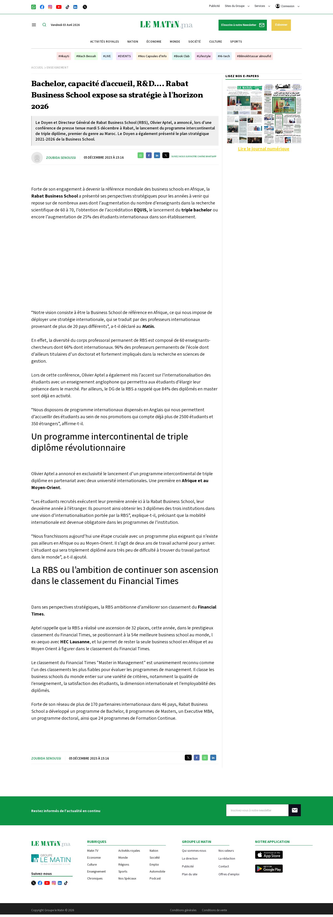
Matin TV (92, 850)
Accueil (37, 67)
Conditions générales (183, 910)
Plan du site (189, 874)
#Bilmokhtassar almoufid (254, 56)
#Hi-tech (224, 56)
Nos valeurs (226, 850)
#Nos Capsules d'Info (152, 56)
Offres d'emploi (229, 874)
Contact (224, 866)
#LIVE (107, 56)
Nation (132, 42)
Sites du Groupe (237, 6)
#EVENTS (124, 56)
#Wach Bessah (86, 56)
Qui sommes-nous (194, 850)
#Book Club (182, 56)
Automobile (157, 871)
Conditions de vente (214, 910)
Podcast (155, 878)
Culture (215, 42)
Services (262, 6)
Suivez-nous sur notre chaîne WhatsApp (193, 156)
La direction (190, 858)
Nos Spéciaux (127, 878)
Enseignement (58, 67)
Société (194, 42)
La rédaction (227, 858)
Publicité (214, 6)
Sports (236, 42)
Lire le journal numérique (263, 149)
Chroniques (94, 878)
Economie (94, 857)
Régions (123, 864)
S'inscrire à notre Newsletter (242, 25)
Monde (175, 42)
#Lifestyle (204, 56)
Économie (154, 42)
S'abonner (281, 24)
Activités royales (104, 42)
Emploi (154, 864)
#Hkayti (64, 56)
